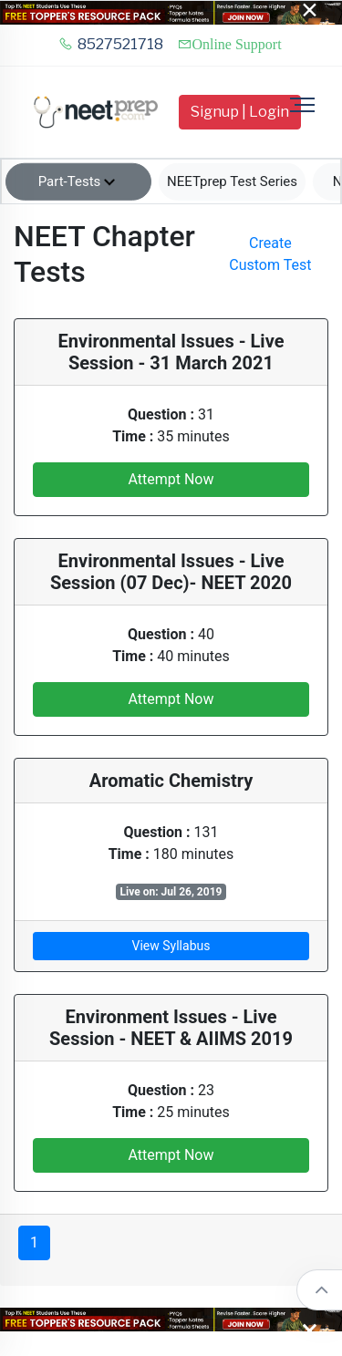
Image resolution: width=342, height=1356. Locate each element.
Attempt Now (170, 479)
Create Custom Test (270, 254)
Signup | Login (240, 111)
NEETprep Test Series (232, 181)
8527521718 (110, 44)
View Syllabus (171, 945)
